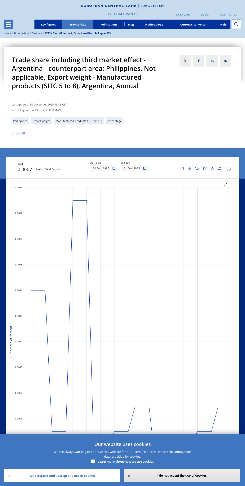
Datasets (37, 33)
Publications (108, 24)
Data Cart (183, 14)
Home (7, 33)
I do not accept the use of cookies (182, 475)
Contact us (228, 14)
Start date (95, 162)
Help (223, 24)
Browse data (78, 24)
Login (205, 14)
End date (126, 162)
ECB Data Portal (122, 14)
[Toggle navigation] (8, 24)
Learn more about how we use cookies (126, 461)
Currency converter (193, 24)
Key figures (48, 24)
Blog (131, 24)
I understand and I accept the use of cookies (62, 476)
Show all (18, 133)
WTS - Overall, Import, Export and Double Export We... (79, 33)
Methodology (154, 24)
